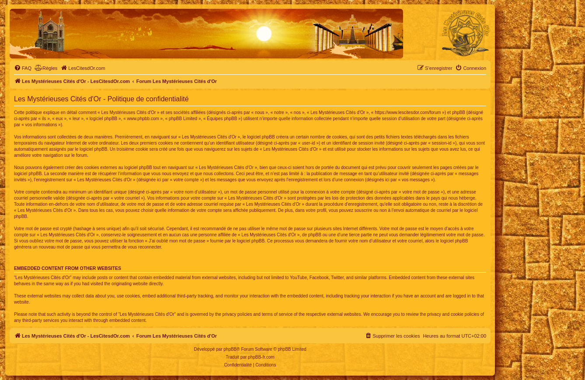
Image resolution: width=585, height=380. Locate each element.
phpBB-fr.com (261, 357)
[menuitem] (22, 68)
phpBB (230, 349)
